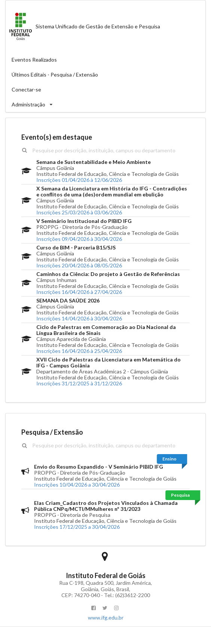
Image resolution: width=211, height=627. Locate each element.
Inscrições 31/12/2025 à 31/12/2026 (79, 383)
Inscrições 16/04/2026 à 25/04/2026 (79, 351)
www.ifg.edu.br (105, 617)
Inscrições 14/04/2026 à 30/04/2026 (79, 318)
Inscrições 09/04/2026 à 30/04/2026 (79, 239)
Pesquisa (180, 495)
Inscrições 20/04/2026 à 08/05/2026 (79, 265)
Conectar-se (26, 89)
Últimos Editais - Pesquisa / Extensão (55, 74)
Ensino (169, 459)
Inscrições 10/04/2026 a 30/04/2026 (77, 484)
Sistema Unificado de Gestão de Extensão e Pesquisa (83, 26)
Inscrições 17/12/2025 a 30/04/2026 (77, 527)
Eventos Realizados (34, 59)
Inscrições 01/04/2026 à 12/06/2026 (79, 180)
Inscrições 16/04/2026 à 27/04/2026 (79, 292)
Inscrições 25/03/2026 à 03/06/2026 (79, 212)
